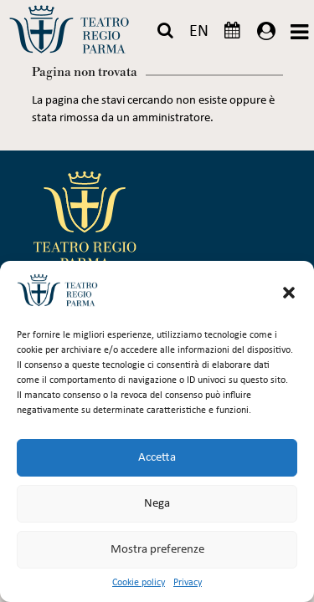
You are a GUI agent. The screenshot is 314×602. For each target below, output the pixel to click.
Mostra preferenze (157, 549)
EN (198, 31)
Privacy (187, 583)
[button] (289, 292)
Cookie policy (138, 583)
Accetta (157, 458)
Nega (157, 503)
